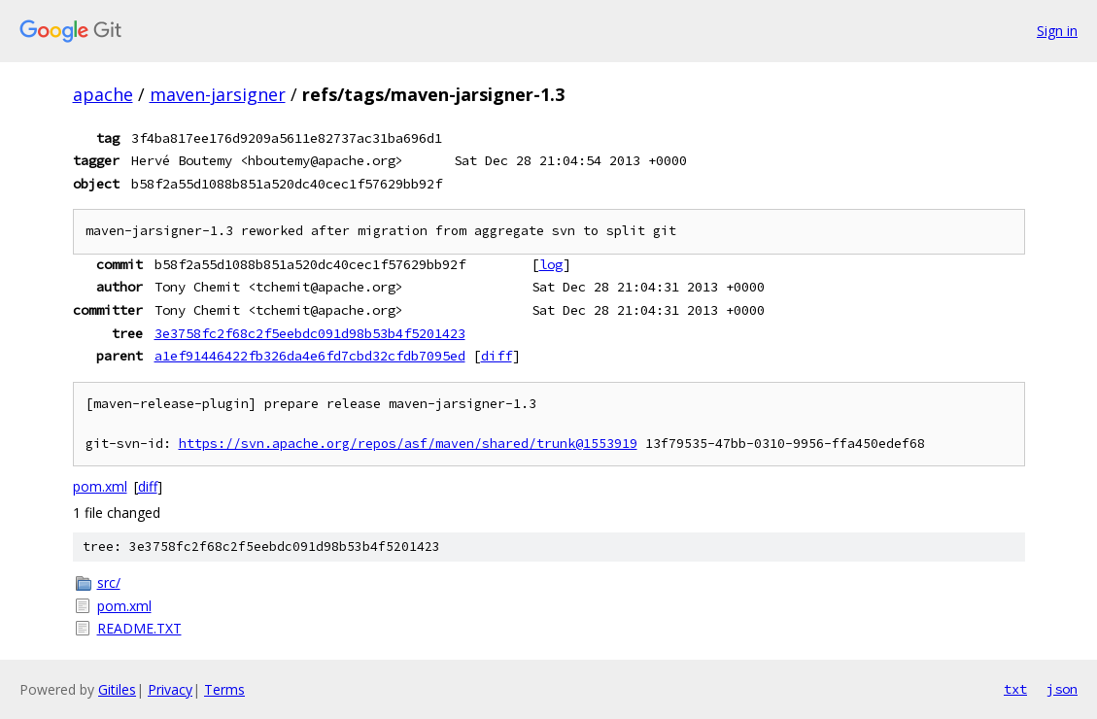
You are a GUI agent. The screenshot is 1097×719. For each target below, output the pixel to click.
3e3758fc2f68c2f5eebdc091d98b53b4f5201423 (309, 333)
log (551, 264)
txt (1015, 689)
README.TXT (139, 628)
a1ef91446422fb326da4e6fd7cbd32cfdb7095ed (309, 355)
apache (103, 94)
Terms (224, 689)
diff (496, 355)
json (1062, 689)
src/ (108, 582)
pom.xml (100, 486)
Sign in (1057, 30)
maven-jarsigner (218, 94)
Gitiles (117, 689)
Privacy (170, 689)
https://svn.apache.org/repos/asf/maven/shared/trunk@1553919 (408, 443)
